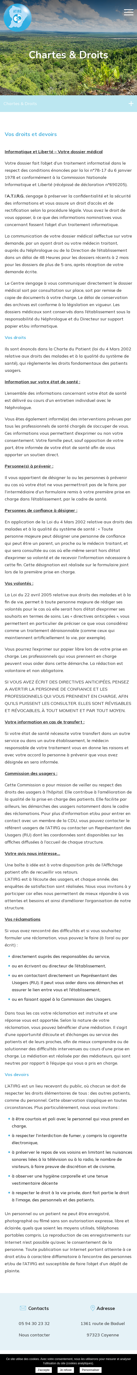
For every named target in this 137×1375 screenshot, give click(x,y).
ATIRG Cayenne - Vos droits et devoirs (18, 18)
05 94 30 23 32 (34, 1323)
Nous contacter (34, 1335)
